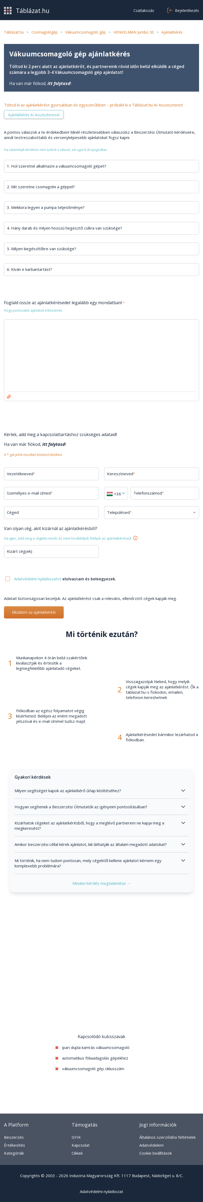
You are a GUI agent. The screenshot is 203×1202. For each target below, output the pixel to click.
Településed (119, 512)
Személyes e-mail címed (30, 493)
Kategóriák (14, 1153)
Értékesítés (14, 1145)
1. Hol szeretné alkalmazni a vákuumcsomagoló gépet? (56, 166)
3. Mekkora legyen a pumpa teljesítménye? (46, 207)
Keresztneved (121, 473)
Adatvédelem (151, 1145)
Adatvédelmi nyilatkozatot (38, 578)
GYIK (76, 1137)
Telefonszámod (148, 493)
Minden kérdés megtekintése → (101, 883)
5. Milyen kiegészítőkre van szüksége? (41, 248)
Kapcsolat (81, 1145)
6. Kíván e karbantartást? (29, 269)
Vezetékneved (21, 473)
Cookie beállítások (155, 1153)
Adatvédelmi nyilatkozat (101, 1191)
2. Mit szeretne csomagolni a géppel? (41, 186)
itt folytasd (59, 83)
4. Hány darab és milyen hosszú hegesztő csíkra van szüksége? (64, 228)
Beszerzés (14, 1137)
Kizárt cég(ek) (19, 551)
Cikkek (77, 1153)
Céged (13, 512)
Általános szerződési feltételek (167, 1137)
